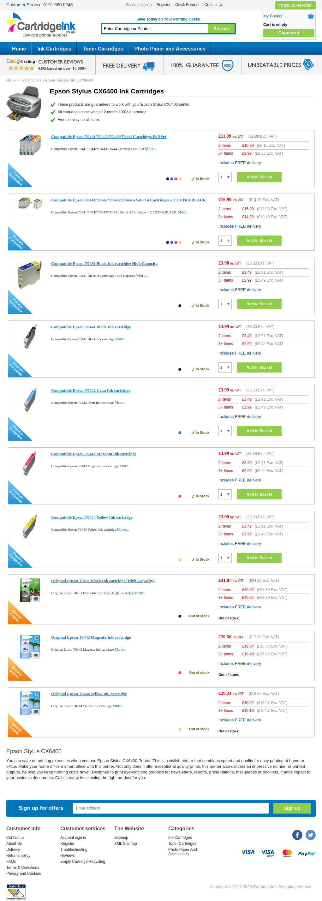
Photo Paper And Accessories (182, 851)
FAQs (11, 861)
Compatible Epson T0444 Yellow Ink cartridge (92, 517)
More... (151, 148)
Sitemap (121, 837)
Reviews (67, 855)
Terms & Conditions (22, 867)
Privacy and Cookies (23, 873)
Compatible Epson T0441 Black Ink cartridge (91, 327)
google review (47, 65)
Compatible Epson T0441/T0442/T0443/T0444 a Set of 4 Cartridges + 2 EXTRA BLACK (128, 200)
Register (163, 5)
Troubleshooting (73, 849)
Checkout (289, 32)
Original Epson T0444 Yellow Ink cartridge (89, 693)
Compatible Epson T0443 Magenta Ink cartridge (93, 453)
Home (19, 48)
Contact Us (214, 5)
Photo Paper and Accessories (170, 48)
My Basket (273, 16)
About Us (14, 843)
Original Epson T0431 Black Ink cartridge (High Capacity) (102, 580)
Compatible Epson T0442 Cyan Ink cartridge (90, 390)
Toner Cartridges (103, 48)
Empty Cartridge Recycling (82, 861)
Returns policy (18, 855)
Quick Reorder (295, 5)
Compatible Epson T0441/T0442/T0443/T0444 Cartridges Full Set (108, 136)
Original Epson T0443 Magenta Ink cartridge (91, 637)
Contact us (15, 837)
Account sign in (139, 5)
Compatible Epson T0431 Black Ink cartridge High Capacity (104, 263)
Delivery (13, 849)
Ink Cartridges (54, 48)
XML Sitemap (125, 843)
